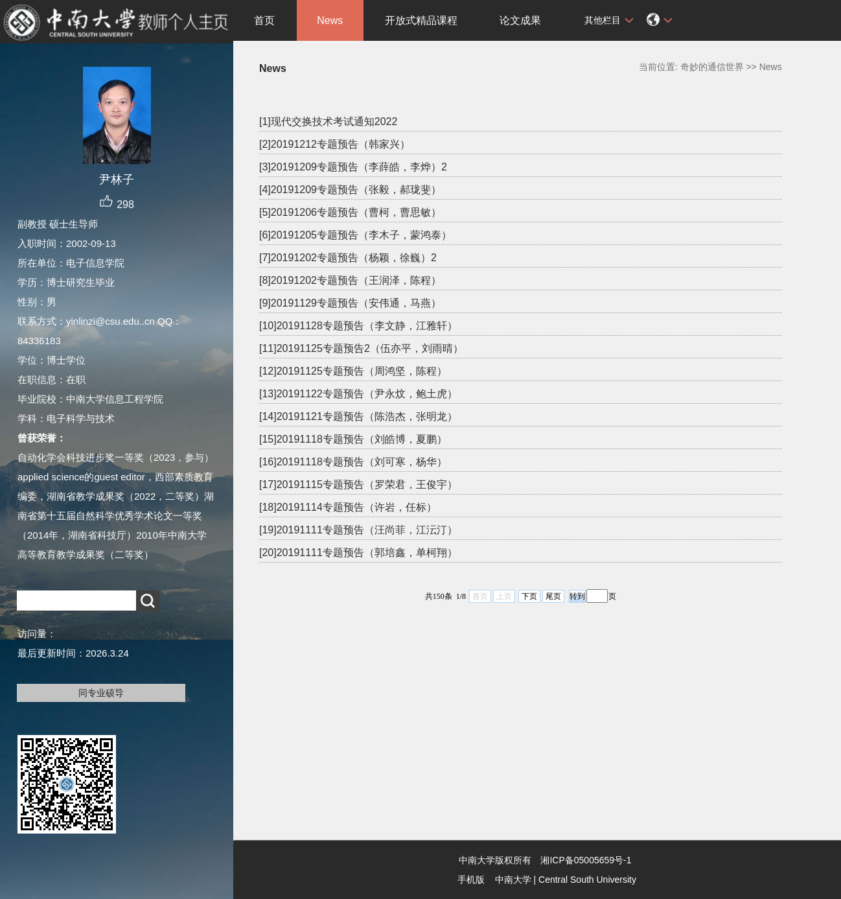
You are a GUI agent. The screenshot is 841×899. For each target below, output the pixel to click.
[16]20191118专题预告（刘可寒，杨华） (353, 461)
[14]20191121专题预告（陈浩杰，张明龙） (358, 416)
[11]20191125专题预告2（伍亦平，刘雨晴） (361, 348)
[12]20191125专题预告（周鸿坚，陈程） (353, 371)
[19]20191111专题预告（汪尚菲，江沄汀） (358, 529)
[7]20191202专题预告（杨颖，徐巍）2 (348, 257)
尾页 (553, 596)
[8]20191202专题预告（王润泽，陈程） (350, 280)
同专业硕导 (101, 693)
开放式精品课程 (421, 20)
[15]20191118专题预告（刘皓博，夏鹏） (353, 439)
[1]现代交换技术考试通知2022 (328, 121)
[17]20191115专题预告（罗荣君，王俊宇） (358, 484)
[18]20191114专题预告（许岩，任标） (348, 507)
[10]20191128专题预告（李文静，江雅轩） (358, 325)
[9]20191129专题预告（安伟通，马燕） (350, 303)
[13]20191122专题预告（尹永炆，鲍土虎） (358, 393)
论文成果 (520, 20)
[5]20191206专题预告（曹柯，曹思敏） (350, 212)
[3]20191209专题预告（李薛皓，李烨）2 (353, 166)
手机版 (471, 879)
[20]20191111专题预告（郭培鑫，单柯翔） (358, 552)
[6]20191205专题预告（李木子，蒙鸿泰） (355, 234)
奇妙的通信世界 (712, 67)
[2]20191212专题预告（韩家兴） (334, 144)
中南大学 (513, 879)
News (330, 20)
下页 (529, 596)
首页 (264, 20)
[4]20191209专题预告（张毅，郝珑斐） (350, 189)
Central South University (587, 879)
